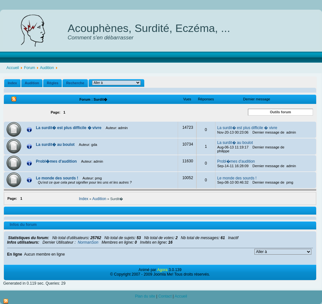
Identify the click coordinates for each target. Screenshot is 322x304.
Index (12, 83)
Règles (52, 83)
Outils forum (280, 112)
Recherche (75, 83)
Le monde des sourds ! (58, 178)
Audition (47, 68)
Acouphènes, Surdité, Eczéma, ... (149, 28)
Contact (165, 296)
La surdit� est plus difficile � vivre (69, 128)
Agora (162, 270)
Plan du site (145, 296)
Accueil (12, 68)
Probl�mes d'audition (57, 161)
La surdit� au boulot (56, 144)
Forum (29, 68)
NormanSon (88, 242)
